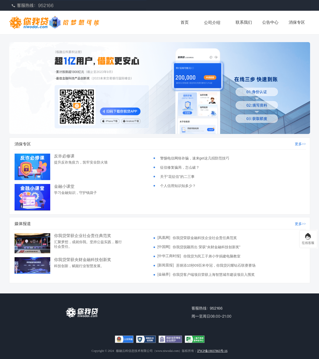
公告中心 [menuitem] (270, 22)
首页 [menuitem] (185, 22)
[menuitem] (212, 22)
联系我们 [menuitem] (244, 22)
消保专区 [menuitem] (297, 22)
